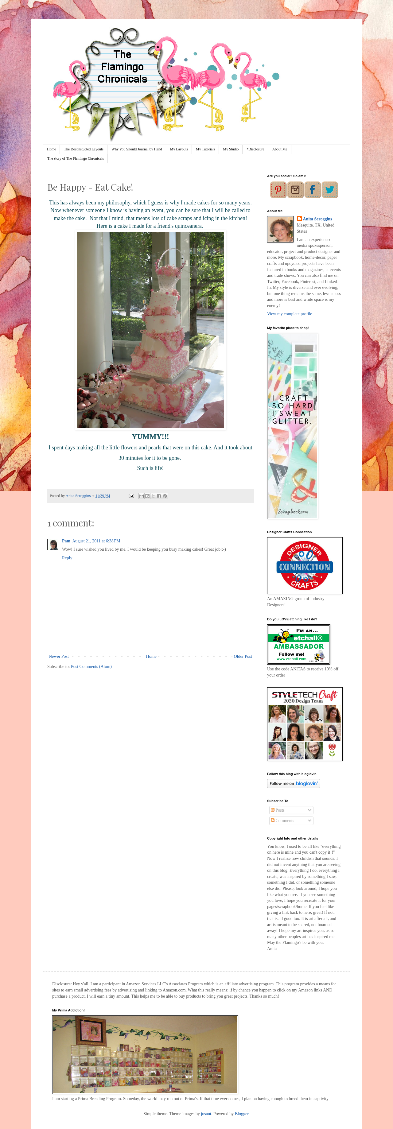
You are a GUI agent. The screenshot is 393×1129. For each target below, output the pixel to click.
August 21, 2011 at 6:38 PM (96, 541)
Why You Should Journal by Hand (136, 149)
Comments (282, 820)
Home (51, 149)
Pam (66, 541)
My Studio (231, 149)
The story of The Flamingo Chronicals (75, 158)
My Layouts (179, 149)
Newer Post (59, 656)
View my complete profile (289, 314)
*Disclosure (255, 149)
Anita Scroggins (317, 219)
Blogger (241, 1114)
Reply (67, 558)
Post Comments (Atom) (91, 666)
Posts (278, 810)
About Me (279, 149)
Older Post (243, 656)
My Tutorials (205, 149)
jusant (206, 1114)
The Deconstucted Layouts (83, 149)
